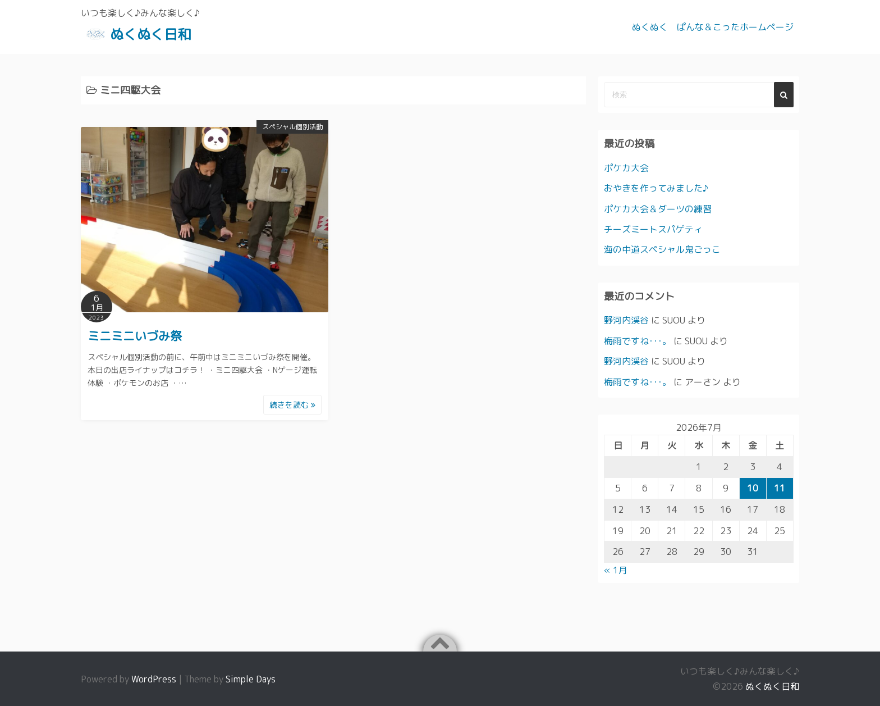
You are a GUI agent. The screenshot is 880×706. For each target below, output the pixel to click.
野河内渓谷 (626, 320)
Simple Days (251, 679)
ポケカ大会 (626, 168)
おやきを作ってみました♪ (656, 188)
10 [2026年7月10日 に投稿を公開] (752, 488)
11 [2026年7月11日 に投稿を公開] (779, 488)
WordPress (153, 679)
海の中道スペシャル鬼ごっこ (662, 249)
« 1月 (615, 570)
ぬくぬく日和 (150, 34)
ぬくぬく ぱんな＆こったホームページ (713, 27)
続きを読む (292, 404)
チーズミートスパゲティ (653, 229)
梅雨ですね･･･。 (637, 341)
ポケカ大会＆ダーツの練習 (658, 209)
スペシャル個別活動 (292, 126)
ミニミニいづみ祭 (135, 335)
